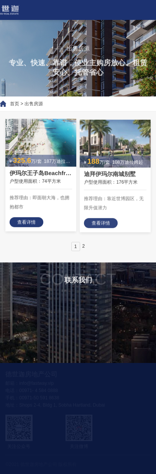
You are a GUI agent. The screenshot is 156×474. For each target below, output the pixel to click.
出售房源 (30, 103)
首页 (11, 103)
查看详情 (26, 223)
